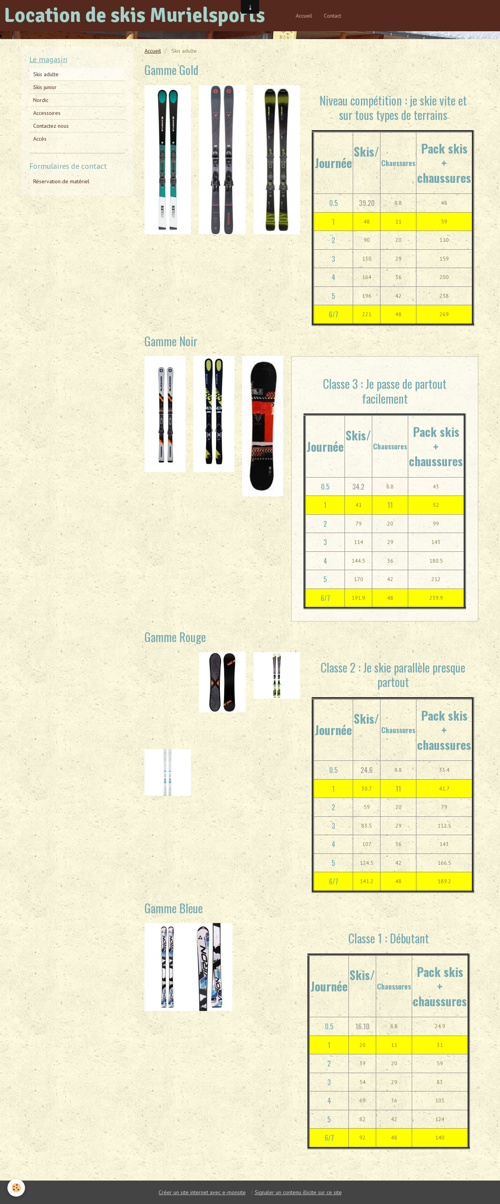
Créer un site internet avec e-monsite (202, 1192)
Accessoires (47, 112)
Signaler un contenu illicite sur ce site (298, 1192)
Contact (332, 15)
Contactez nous (51, 125)
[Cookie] (16, 1188)
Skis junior (45, 87)
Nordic (40, 100)
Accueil (304, 15)
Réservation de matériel (61, 181)
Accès (39, 138)
